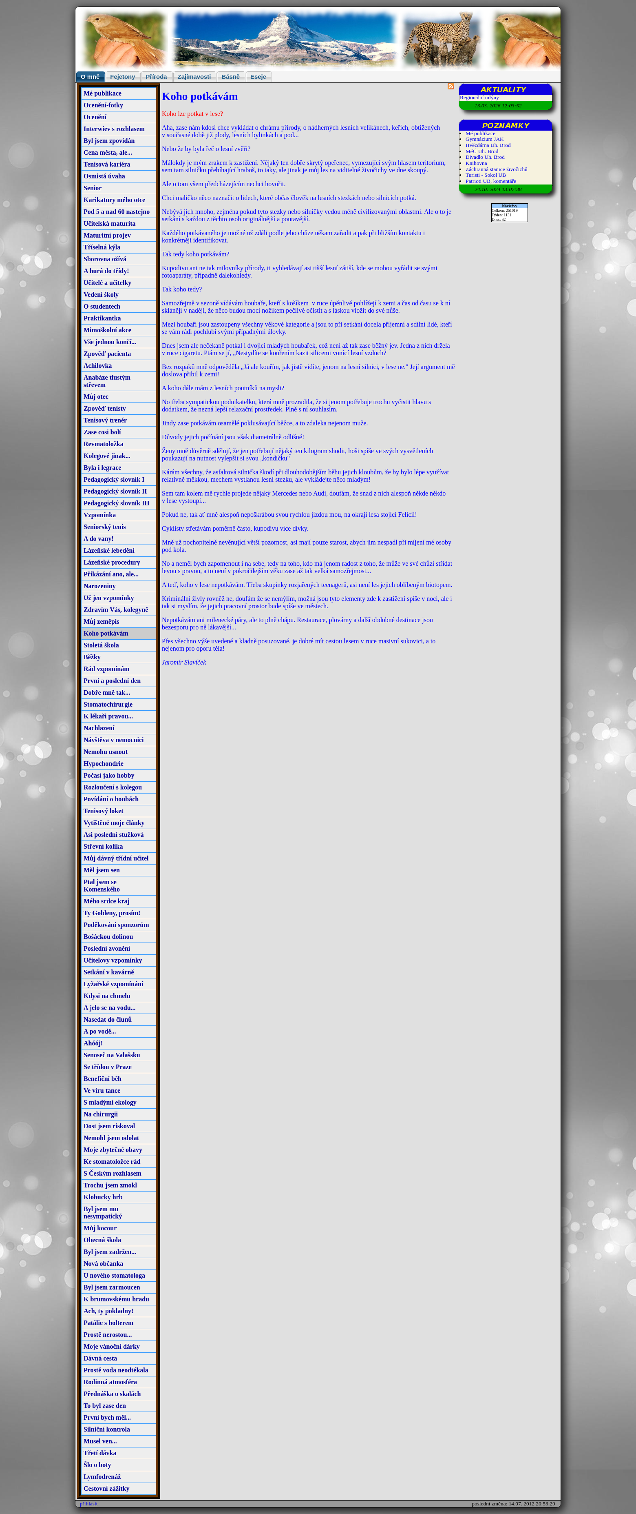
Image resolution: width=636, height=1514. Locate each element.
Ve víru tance (102, 1090)
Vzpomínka (100, 514)
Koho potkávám (106, 633)
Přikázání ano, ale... (111, 574)
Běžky (92, 657)
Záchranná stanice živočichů (497, 169)
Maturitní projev (107, 235)
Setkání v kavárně (109, 972)
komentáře (504, 181)
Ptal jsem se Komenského (102, 885)
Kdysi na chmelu (107, 995)
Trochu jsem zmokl (110, 1185)
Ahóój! (93, 1043)
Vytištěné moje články (114, 822)
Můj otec (96, 396)
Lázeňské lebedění (109, 550)
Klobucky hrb (103, 1197)
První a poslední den (112, 680)
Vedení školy (101, 294)
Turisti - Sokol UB (486, 175)
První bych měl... (107, 1417)
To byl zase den (105, 1405)
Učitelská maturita (110, 223)
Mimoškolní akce (107, 330)
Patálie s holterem (108, 1322)
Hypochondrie (104, 763)
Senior (93, 188)
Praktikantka (102, 318)
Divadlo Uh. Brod (485, 157)
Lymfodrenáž (102, 1476)
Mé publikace (102, 93)
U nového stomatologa (114, 1275)
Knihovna (476, 163)
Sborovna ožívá (105, 259)
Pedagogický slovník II (115, 491)
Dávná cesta (100, 1358)
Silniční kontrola (107, 1429)
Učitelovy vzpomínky (113, 960)
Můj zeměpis (101, 621)
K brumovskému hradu (116, 1299)
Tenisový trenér (105, 420)
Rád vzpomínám (106, 668)
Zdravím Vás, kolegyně (116, 609)
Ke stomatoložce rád (112, 1161)
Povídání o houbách (111, 799)
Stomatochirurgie (108, 704)
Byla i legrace (102, 467)
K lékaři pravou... (108, 716)
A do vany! (99, 538)
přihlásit (89, 1504)
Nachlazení (99, 728)
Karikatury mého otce (114, 199)
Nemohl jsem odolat (111, 1137)
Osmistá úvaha (104, 176)
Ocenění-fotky (103, 105)
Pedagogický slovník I (114, 479)
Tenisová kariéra (107, 164)
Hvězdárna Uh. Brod (488, 145)
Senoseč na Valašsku (112, 1055)
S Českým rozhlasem (112, 1173)
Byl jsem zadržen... (110, 1251)
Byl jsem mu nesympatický (103, 1212)
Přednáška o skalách (112, 1393)
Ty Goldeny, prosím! (112, 912)
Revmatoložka (104, 443)
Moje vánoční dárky (112, 1346)
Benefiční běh (102, 1078)
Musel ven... (100, 1441)
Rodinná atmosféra (110, 1381)
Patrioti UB (478, 181)
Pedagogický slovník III (117, 503)
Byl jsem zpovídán (109, 140)
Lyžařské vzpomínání (113, 983)
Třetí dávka (100, 1453)
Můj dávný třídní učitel (116, 858)
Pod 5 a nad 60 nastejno (117, 211)
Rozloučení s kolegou (113, 787)
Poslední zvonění (107, 948)
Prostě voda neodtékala (116, 1370)
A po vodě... (100, 1031)
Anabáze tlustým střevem (107, 381)
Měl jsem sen (102, 870)
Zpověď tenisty (105, 408)
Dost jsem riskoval (109, 1126)
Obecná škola (102, 1239)
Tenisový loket (104, 810)
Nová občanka (103, 1263)
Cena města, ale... (108, 152)
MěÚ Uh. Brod (482, 151)
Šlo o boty (97, 1464)
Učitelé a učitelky (107, 282)
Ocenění (95, 116)
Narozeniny (100, 585)
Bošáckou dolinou (108, 936)
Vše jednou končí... (110, 341)
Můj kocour (100, 1228)
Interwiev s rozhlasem (114, 128)
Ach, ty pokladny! (108, 1310)
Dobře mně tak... (107, 692)
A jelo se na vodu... (110, 1007)
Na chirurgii (101, 1114)
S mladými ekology (110, 1102)
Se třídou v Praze (108, 1066)
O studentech (102, 306)
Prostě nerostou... (108, 1334)
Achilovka (98, 365)
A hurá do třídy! (106, 270)
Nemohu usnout (106, 751)
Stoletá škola (101, 645)
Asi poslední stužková (114, 834)
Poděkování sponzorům (116, 924)
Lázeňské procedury (112, 562)
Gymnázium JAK (485, 139)
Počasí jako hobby (109, 775)
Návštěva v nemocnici (114, 739)
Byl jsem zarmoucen (112, 1287)
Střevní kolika (103, 846)
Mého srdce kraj (107, 901)
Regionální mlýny (479, 97)
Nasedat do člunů (108, 1019)
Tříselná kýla (102, 247)
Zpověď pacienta (107, 353)
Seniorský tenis (105, 526)
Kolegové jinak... (107, 455)
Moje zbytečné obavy (113, 1149)
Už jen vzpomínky (109, 597)
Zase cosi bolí (102, 432)
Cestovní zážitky (106, 1488)
